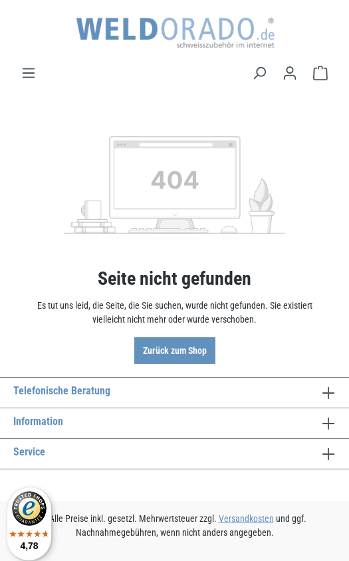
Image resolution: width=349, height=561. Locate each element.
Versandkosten (246, 518)
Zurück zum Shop (175, 350)
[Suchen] (259, 73)
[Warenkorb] (320, 73)
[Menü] (28, 73)
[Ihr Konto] (290, 73)
